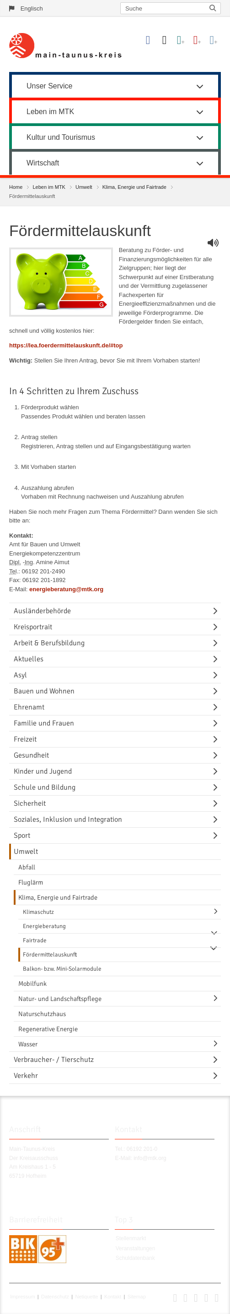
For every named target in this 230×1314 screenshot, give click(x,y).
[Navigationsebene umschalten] (217, 611)
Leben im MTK (48, 187)
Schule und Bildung (44, 787)
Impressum (22, 1296)
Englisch (32, 8)
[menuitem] (115, 85)
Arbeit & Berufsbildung (49, 643)
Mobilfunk (32, 983)
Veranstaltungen (135, 1248)
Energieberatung (44, 926)
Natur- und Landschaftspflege (60, 999)
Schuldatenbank (135, 1258)
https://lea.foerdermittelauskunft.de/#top (66, 345)
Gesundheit (31, 755)
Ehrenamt (29, 707)
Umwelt (83, 187)
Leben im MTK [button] (115, 111)
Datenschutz (55, 1296)
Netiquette (86, 1296)
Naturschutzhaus (42, 1014)
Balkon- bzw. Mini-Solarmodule (62, 969)
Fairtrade (35, 940)
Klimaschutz (38, 912)
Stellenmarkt (131, 1238)
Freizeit (25, 739)
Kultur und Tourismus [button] (115, 137)
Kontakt (112, 1296)
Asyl (20, 675)
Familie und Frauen (44, 723)
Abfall (26, 867)
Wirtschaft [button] (115, 163)
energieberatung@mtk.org (66, 589)
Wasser (27, 1044)
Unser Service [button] (115, 86)
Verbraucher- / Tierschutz (54, 1059)
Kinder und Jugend (43, 771)
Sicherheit (30, 803)
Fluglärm (30, 882)
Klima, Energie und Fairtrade (134, 187)
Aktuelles (28, 659)
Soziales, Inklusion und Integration (68, 819)
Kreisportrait (33, 627)
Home (15, 187)
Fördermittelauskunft (50, 954)
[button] (174, 1299)
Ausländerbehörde (42, 611)
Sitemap (137, 1296)
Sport (22, 835)
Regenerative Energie (48, 1029)
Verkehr (26, 1075)
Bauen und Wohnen (44, 691)
